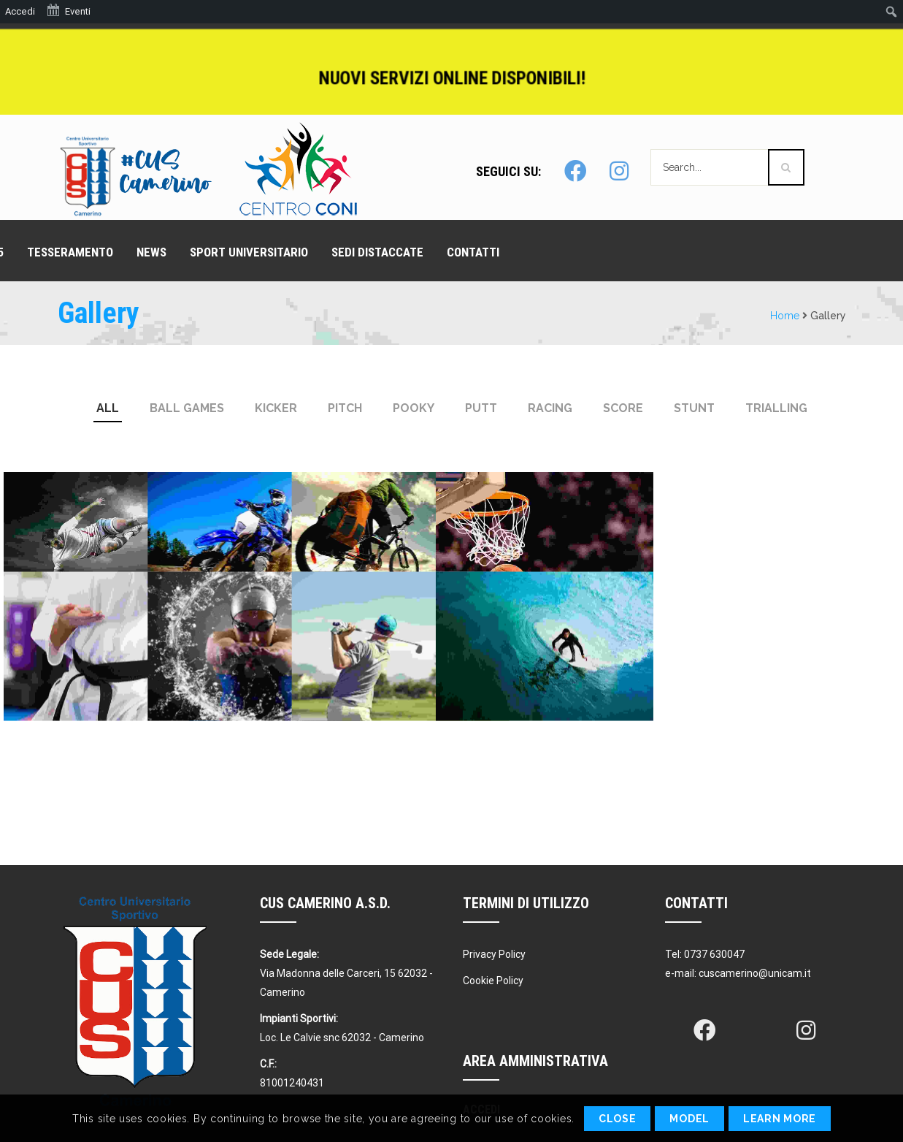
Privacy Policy (494, 954)
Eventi (68, 10)
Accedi (20, 11)
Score (623, 408)
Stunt (694, 408)
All (107, 408)
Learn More (779, 1118)
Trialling (776, 408)
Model (689, 1118)
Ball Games (187, 408)
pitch (345, 408)
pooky (413, 408)
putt (481, 408)
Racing (550, 408)
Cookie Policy (493, 980)
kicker (276, 408)
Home (784, 315)
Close (618, 1118)
